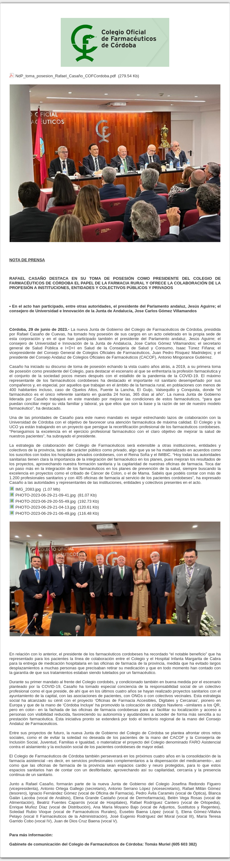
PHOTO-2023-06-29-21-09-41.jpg (45, 495)
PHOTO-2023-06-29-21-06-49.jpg (45, 513)
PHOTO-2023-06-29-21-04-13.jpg (45, 507)
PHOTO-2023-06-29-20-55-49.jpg (45, 501)
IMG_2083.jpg (28, 489)
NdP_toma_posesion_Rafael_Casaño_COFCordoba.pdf (65, 76)
